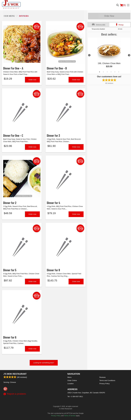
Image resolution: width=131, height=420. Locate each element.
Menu (69, 377)
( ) (123, 5)
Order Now (109, 16)
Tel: (75, 396)
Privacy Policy (104, 384)
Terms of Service (69, 416)
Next (129, 55)
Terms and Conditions (107, 380)
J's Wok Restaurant (14, 374)
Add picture (36, 26)
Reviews (102, 377)
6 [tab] (118, 72)
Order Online (72, 380)
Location (70, 384)
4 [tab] (111, 72)
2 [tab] (103, 72)
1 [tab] (99, 72)
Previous (89, 55)
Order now (32, 80)
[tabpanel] (109, 55)
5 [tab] (115, 72)
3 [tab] (107, 72)
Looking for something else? (43, 363)
